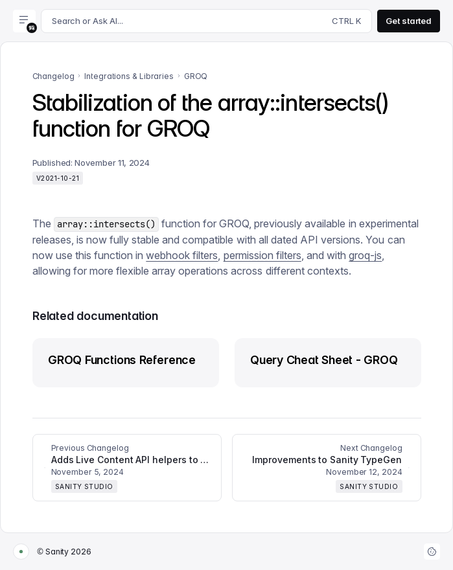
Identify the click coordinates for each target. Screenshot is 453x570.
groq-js (365, 255)
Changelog (53, 76)
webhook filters (182, 255)
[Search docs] (206, 21)
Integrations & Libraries (128, 76)
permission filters (262, 255)
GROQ (196, 76)
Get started (409, 21)
